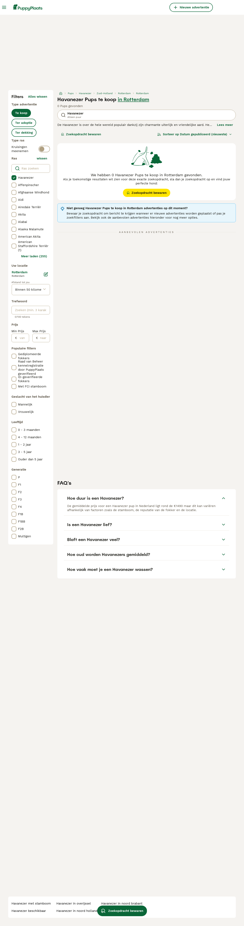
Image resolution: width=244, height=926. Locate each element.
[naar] (44, 338)
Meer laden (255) (34, 256)
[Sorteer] (194, 134)
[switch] (44, 149)
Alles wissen (37, 96)
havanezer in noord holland (76, 911)
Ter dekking (24, 132)
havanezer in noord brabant (121, 903)
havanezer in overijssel (73, 903)
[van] (23, 338)
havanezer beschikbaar (28, 911)
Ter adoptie (23, 123)
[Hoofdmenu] (4, 7)
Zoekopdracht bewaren (81, 134)
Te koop (21, 113)
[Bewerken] (46, 274)
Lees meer (225, 125)
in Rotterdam (133, 99)
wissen (42, 158)
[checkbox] (14, 178)
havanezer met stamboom (31, 903)
